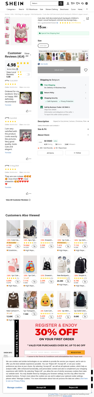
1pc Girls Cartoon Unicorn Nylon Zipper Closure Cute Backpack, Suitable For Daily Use (81, 240)
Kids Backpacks (36, 14)
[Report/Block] (30, 111)
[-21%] (42, 276)
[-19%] (42, 240)
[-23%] (8, 240)
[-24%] (25, 240)
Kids (12, 14)
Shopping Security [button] (51, 98)
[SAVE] (85, 70)
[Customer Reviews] (18, 54)
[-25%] (25, 276)
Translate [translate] (8, 105)
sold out (59, 70)
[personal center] (67, 3)
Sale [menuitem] (41, 9)
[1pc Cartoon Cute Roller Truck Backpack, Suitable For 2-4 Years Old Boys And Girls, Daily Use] (30, 264)
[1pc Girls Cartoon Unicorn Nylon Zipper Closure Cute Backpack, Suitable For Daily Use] (81, 229)
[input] (45, 352)
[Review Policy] (12, 69)
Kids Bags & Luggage (22, 14)
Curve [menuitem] (73, 9)
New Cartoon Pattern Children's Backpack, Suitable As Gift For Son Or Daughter (13, 311)
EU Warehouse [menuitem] (31, 9)
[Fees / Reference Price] (47, 28)
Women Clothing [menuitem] (52, 9)
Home (7, 14)
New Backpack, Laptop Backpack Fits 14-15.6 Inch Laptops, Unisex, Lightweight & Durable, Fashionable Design (64, 275)
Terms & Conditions (47, 356)
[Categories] (12, 9)
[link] (73, 3)
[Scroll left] (84, 9)
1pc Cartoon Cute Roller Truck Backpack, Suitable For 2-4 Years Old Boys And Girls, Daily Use (30, 275)
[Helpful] (27, 111)
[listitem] (42, 57)
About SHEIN (6, 353)
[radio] (43, 46)
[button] (45, 3)
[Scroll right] (87, 9)
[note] (13, 250)
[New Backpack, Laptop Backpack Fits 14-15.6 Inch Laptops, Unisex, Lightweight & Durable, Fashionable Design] (64, 264)
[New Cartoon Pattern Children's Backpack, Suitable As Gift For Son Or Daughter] (13, 300)
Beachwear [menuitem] (64, 9)
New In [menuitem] (21, 9)
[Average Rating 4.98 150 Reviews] (70, 23)
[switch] (28, 74)
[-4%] (42, 311)
